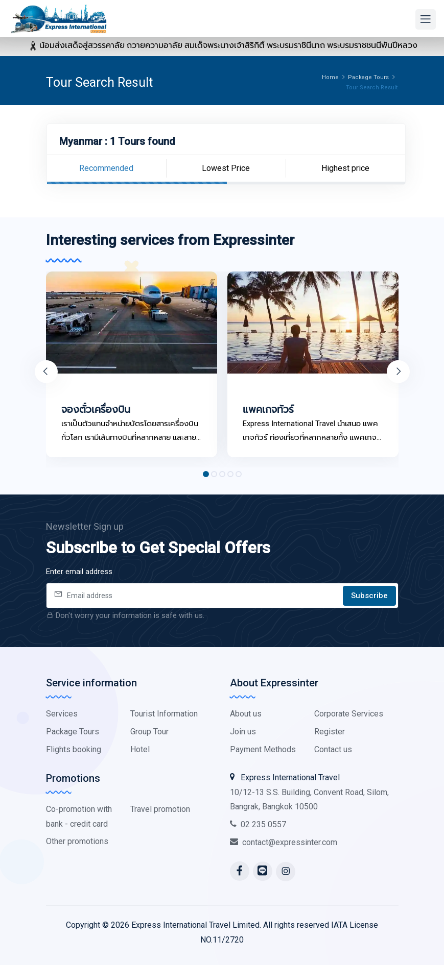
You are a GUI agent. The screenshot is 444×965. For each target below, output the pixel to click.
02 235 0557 (258, 824)
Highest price (345, 168)
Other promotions (77, 841)
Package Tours (368, 77)
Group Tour (149, 731)
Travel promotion (160, 809)
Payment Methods (263, 749)
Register (329, 731)
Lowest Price (226, 168)
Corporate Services (348, 714)
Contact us (333, 749)
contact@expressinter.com (283, 842)
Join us (243, 731)
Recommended (106, 168)
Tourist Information (164, 714)
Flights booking (73, 749)
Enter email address (79, 571)
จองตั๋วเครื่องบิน (95, 409)
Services (62, 714)
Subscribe (369, 595)
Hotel (140, 749)
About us (246, 714)
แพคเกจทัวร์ (268, 409)
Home (330, 77)
